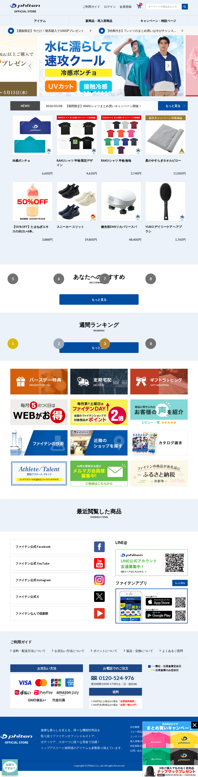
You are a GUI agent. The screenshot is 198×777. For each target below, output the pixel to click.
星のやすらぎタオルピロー (163, 160)
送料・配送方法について (29, 651)
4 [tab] (96, 92)
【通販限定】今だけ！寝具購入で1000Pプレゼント (49, 30)
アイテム (40, 21)
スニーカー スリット (70, 226)
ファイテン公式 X (27, 596)
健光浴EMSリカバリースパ (119, 226)
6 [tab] (104, 92)
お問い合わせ (137, 750)
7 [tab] (107, 92)
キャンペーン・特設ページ (158, 21)
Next (168, 66)
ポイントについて (105, 651)
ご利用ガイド (91, 6)
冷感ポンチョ (21, 160)
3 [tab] (93, 92)
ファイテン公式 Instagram (33, 580)
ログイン (110, 6)
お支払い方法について (69, 651)
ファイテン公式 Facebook (32, 546)
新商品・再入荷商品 (99, 21)
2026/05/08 (94, 106)
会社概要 (135, 726)
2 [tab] (89, 92)
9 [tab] (114, 92)
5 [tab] (100, 92)
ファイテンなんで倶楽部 (31, 613)
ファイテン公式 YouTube (32, 563)
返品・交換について (139, 651)
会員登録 (125, 6)
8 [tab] (111, 92)
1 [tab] (86, 92)
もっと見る (173, 105)
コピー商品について (140, 731)
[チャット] (10, 767)
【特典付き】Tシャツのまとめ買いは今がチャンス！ (141, 30)
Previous (30, 66)
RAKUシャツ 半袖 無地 (116, 160)
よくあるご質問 (172, 651)
